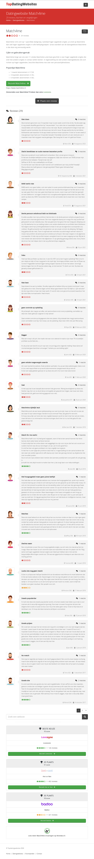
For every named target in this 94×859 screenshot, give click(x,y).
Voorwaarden (29, 854)
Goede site (25, 681)
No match (25, 656)
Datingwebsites (18, 854)
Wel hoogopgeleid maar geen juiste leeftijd (38, 477)
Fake (23, 255)
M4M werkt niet (27, 184)
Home (8, 854)
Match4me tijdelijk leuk (30, 408)
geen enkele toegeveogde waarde (34, 362)
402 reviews (52, 781)
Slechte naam (26, 544)
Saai (23, 385)
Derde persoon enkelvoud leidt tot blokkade (38, 214)
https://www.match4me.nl (16, 88)
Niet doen (25, 119)
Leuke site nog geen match (32, 571)
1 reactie (81, 362)
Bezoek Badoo (47, 821)
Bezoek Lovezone (47, 754)
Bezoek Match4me (18, 83)
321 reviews (52, 815)
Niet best (25, 283)
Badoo (47, 810)
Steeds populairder (28, 598)
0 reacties (80, 119)
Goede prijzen (26, 623)
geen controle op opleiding (31, 308)
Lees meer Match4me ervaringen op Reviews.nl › (47, 836)
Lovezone (47, 92)
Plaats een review (47, 101)
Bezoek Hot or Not (47, 787)
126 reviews (52, 748)
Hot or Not (47, 777)
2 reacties (80, 435)
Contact (39, 854)
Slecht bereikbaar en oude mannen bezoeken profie (41, 152)
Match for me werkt (29, 435)
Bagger (24, 335)
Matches (24, 514)
